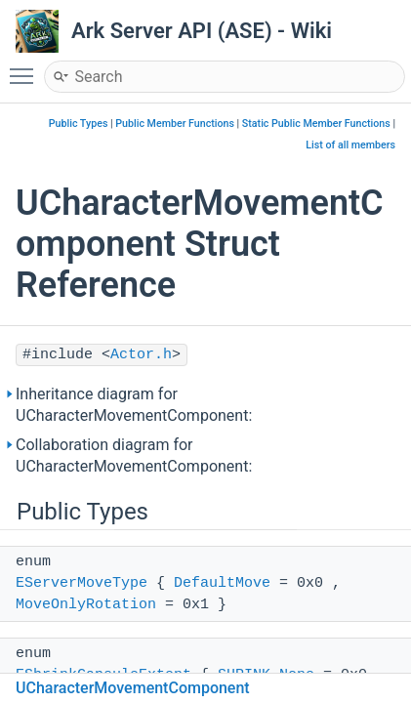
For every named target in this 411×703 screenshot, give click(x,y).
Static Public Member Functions (316, 123)
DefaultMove (222, 583)
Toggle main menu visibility (26, 67)
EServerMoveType (81, 583)
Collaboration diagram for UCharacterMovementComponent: (134, 455)
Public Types (78, 123)
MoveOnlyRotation (86, 605)
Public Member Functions (174, 123)
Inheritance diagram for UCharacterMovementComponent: (134, 405)
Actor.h (141, 355)
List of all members (350, 145)
